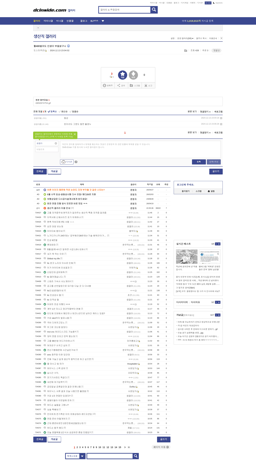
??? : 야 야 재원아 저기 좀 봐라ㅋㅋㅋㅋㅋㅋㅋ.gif (199, 340)
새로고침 (218, 112)
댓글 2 (216, 50)
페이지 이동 (161, 447)
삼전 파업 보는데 (53, 226)
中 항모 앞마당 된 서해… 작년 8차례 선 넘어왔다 (197, 280)
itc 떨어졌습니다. (53, 277)
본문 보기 (192, 111)
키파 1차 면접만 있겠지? (57, 396)
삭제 (221, 118)
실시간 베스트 (183, 244)
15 (120, 447)
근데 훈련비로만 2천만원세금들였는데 (63, 423)
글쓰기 (215, 171)
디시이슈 (195, 302)
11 (104, 447)
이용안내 (213, 38)
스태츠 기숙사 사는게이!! (57, 281)
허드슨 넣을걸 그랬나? (56, 405)
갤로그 (176, 3)
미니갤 (162, 3)
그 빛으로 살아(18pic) (185, 288)
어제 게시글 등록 (198, 21)
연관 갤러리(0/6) (185, 38)
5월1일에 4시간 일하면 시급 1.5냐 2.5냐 (64, 249)
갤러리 (36, 21)
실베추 (108, 85)
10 (99, 447)
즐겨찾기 (186, 191)
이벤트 (192, 3)
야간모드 (218, 3)
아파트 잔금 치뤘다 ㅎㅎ (57, 304)
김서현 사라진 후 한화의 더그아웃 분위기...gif (197, 329)
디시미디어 (182, 302)
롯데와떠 (50, 245)
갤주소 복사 (201, 38)
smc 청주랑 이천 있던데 (57, 354)
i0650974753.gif (43, 103)
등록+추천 (213, 162)
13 (112, 447)
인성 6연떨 (50, 240)
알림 (211, 191)
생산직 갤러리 (45, 36)
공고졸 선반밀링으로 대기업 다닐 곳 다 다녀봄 (67, 286)
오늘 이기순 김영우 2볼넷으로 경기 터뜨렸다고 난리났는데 (199, 336)
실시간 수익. (51, 373)
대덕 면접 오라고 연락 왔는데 (59, 336)
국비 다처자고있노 (54, 322)
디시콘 (200, 3)
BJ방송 (94, 21)
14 (116, 447)
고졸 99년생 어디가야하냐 (58, 341)
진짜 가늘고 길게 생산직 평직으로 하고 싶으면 (67, 359)
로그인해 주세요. (185, 184)
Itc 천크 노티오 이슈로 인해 (58, 263)
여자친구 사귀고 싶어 (55, 345)
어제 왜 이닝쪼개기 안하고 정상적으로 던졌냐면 (199, 322)
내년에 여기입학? (54, 382)
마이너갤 (153, 3)
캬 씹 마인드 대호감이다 (188, 325)
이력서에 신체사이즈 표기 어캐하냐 (62, 217)
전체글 (39, 171)
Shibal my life (52, 258)
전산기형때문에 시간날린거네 (59, 350)
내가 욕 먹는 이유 (54, 254)
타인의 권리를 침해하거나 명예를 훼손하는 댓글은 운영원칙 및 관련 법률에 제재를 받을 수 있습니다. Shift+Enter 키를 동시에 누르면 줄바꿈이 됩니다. (106, 145)
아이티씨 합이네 (53, 231)
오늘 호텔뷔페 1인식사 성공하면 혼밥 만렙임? (67, 432)
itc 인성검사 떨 (52, 295)
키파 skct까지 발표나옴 (56, 318)
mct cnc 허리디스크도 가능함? (60, 332)
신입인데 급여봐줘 (54, 272)
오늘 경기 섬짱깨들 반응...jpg (190, 333)
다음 (125, 447)
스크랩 (185, 50)
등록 (199, 162)
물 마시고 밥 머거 (54, 364)
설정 (173, 38)
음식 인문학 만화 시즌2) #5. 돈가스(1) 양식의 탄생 (198, 277)
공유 (121, 85)
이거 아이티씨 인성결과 (57, 267)
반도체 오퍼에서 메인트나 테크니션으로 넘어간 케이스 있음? (74, 313)
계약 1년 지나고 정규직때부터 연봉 (62, 309)
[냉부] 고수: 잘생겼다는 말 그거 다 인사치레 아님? (198, 291)
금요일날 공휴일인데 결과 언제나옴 (62, 386)
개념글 (54, 171)
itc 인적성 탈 (51, 299)
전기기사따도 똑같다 (55, 377)
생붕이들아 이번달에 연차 (58, 400)
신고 (148, 85)
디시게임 (184, 3)
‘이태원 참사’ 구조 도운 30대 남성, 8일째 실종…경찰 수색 (198, 284)
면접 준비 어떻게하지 (55, 419)
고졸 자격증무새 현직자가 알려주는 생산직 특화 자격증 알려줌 (75, 213)
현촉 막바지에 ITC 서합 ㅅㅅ (59, 222)
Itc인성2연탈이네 (53, 290)
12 (108, 447)
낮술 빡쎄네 (51, 409)
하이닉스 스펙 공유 (54, 368)
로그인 (208, 3)
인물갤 (169, 3)
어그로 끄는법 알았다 (55, 327)
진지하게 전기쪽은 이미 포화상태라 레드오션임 (68, 414)
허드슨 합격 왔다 (53, 428)
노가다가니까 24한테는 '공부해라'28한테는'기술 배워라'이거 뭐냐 (75, 235)
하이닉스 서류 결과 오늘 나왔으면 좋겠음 (65, 391)
